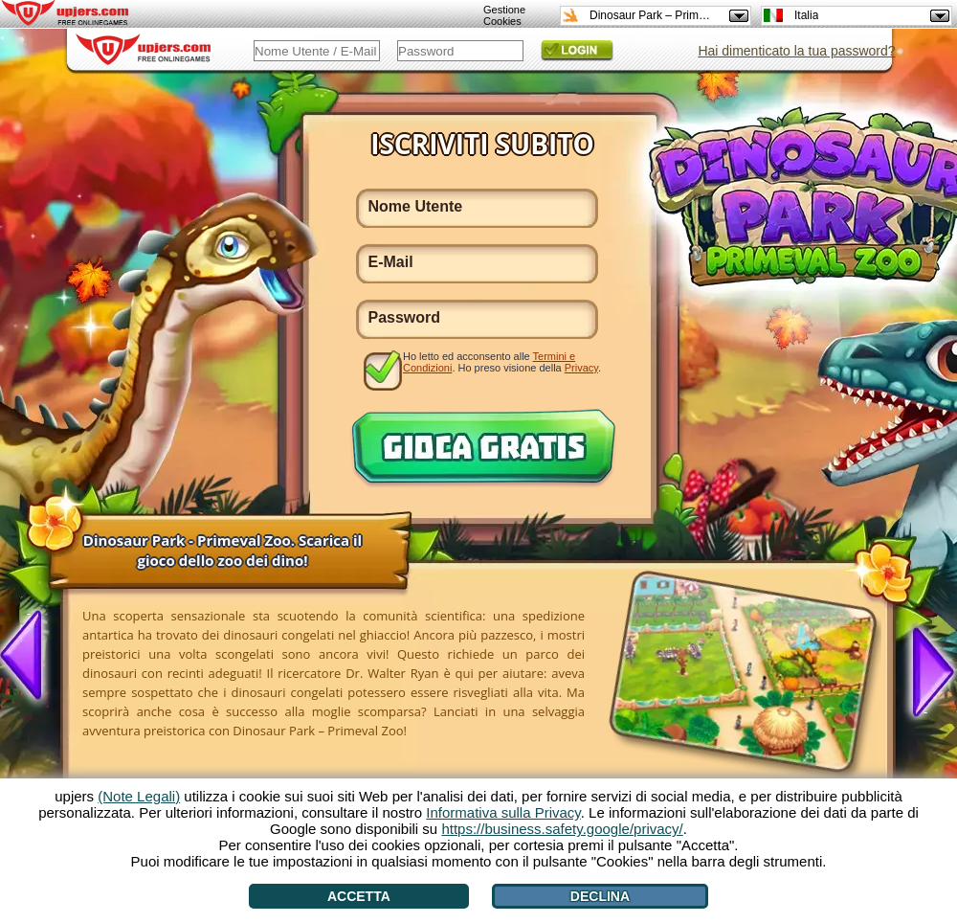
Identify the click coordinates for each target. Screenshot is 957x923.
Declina (600, 896)
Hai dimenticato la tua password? (796, 50)
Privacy (581, 367)
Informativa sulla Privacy (503, 812)
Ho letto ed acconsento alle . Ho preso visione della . (502, 361)
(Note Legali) (139, 796)
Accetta (358, 896)
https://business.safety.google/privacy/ (561, 829)
